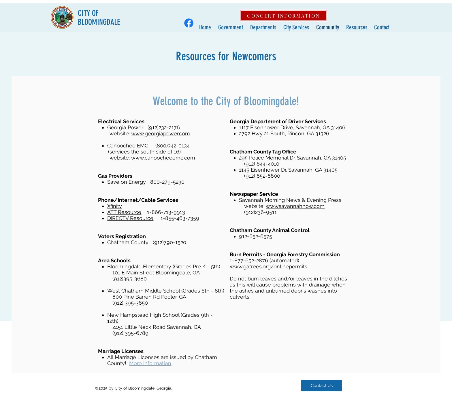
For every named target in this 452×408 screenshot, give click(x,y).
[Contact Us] (321, 385)
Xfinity (114, 206)
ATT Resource (124, 212)
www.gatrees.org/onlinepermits (268, 266)
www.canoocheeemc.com (163, 158)
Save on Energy (126, 182)
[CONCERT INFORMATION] (283, 16)
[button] (230, 27)
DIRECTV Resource (130, 218)
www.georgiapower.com (160, 133)
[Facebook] (189, 23)
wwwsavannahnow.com (295, 206)
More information (150, 363)
